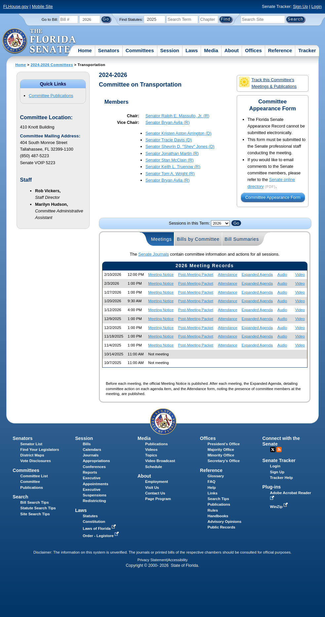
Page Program (158, 499)
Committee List (34, 476)
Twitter (272, 449)
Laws (191, 50)
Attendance (227, 274)
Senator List (31, 444)
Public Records (221, 527)
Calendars (92, 450)
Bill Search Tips (34, 502)
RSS (279, 449)
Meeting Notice (161, 274)
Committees (140, 50)
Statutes (90, 516)
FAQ (212, 482)
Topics (151, 455)
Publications (156, 444)
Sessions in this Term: (189, 223)
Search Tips (218, 499)
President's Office (224, 444)
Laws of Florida (100, 528)
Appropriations (96, 461)
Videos (151, 450)
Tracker (307, 50)
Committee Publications (51, 95)
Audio (282, 274)
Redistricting (94, 501)
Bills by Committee (198, 239)
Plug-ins (272, 487)
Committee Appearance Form (273, 197)
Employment (156, 482)
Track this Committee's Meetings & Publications (268, 83)
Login (316, 6)
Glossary (216, 476)
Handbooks (218, 516)
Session (169, 50)
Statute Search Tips (38, 508)
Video (300, 274)
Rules (213, 510)
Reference (280, 50)
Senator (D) (178, 133)
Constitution (94, 522)
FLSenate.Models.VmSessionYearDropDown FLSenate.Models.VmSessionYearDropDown (220, 223)
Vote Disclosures (35, 461)
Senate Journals (153, 254)
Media (211, 50)
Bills (87, 444)
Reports (90, 472)
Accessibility (178, 560)
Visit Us (152, 488)
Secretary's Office (224, 461)
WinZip (279, 507)
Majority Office (221, 450)
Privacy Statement (152, 560)
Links (213, 493)
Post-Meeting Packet (195, 274)
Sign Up (300, 6)
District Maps (32, 455)
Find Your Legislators (39, 450)
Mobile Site (42, 6)
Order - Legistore (101, 536)
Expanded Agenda (257, 274)
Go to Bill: (50, 19)
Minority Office (221, 455)
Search (20, 496)
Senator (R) (177, 115)
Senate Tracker (279, 460)
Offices (253, 50)
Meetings (161, 239)
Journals (91, 455)
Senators (108, 50)
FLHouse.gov (15, 6)
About (231, 50)
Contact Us (155, 493)
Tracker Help (281, 478)
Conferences (94, 467)
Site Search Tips (35, 514)
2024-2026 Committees (52, 65)
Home (85, 50)
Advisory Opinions (224, 522)
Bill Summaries (241, 239)
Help (212, 488)
